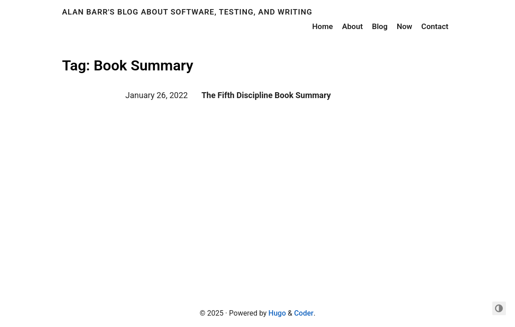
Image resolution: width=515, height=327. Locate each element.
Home (322, 26)
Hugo (277, 313)
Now (404, 26)
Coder (304, 313)
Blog (380, 26)
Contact (435, 26)
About (352, 26)
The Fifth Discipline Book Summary (266, 95)
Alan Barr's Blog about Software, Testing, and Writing (187, 11)
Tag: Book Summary (128, 65)
